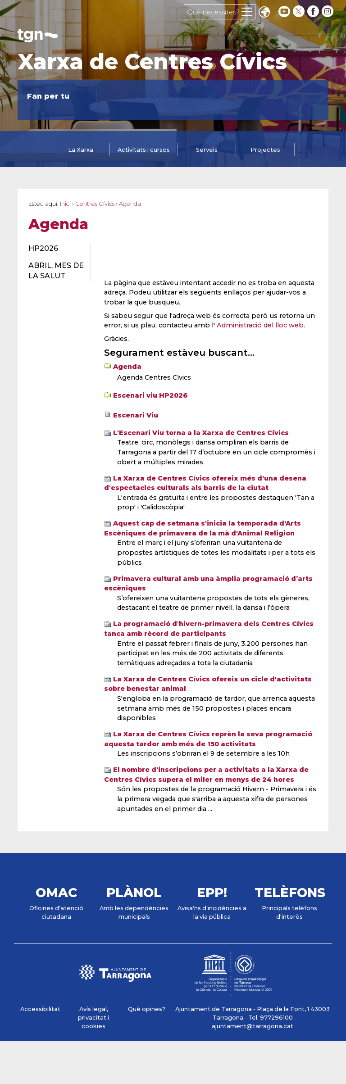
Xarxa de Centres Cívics (152, 62)
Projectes (265, 149)
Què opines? (146, 1009)
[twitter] (299, 11)
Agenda (127, 367)
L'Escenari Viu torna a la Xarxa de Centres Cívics (201, 433)
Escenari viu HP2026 (150, 395)
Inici (65, 203)
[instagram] (328, 11)
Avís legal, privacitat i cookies (93, 1018)
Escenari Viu (135, 415)
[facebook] (314, 11)
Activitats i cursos (144, 149)
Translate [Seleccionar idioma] (264, 13)
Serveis (207, 149)
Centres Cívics (94, 203)
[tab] (80, 150)
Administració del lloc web (260, 325)
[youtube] (284, 11)
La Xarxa (80, 149)
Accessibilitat (40, 1009)
